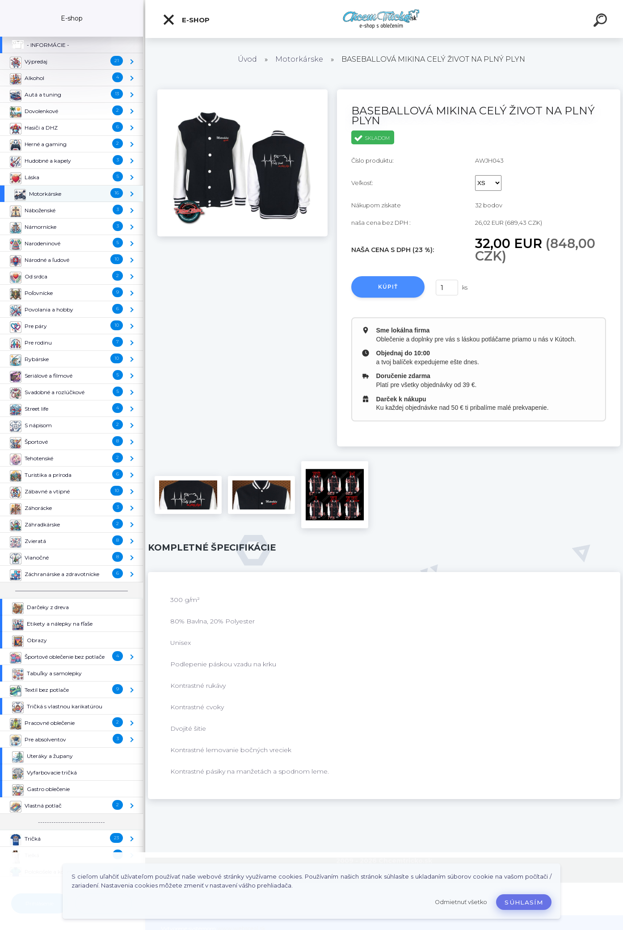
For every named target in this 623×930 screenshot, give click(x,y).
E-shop (186, 19)
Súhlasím (524, 902)
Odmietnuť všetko (461, 902)
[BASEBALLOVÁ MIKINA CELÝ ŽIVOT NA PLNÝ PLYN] (242, 92)
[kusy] (447, 287)
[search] (602, 21)
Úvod (247, 59)
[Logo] (384, 19)
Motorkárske (299, 59)
